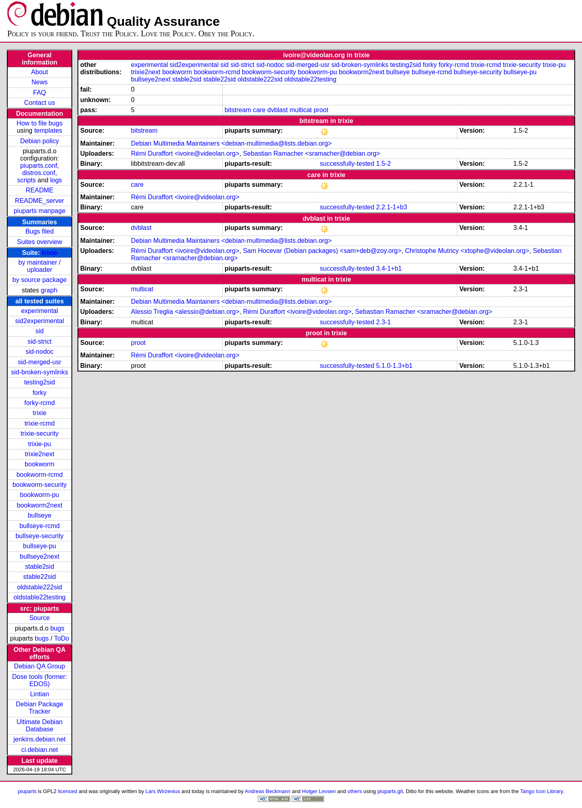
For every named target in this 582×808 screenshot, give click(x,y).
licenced (67, 791)
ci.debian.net (39, 749)
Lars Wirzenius (162, 791)
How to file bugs (40, 123)
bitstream (237, 109)
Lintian (39, 694)
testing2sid (39, 382)
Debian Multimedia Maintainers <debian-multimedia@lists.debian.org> (231, 143)
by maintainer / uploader (40, 266)
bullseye (40, 515)
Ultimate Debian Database (40, 725)
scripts (26, 180)
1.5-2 (383, 163)
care (259, 109)
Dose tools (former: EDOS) (39, 680)
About (39, 72)
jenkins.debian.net (40, 739)
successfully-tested (347, 163)
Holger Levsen (319, 791)
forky (40, 392)
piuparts (27, 791)
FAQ (39, 92)
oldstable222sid (39, 587)
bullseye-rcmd (39, 525)
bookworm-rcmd (40, 474)
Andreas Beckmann (268, 791)
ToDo (61, 638)
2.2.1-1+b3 (391, 207)
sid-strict (39, 341)
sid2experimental (39, 320)
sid (40, 331)
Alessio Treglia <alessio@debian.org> (185, 311)
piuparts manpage (39, 210)
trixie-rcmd (40, 423)
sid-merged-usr (39, 362)
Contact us (39, 102)
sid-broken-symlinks (39, 372)
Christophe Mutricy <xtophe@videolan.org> (467, 250)
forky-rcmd (39, 402)
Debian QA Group (39, 666)
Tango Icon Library (541, 791)
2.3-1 (383, 322)
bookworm (39, 464)
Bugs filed (39, 231)
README (39, 190)
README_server (39, 200)
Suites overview (39, 241)
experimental (39, 310)
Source (39, 617)
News (39, 82)
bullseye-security (39, 535)
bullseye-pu (39, 546)
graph (49, 290)
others (355, 791)
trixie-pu (39, 444)
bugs (57, 628)
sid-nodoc (39, 351)
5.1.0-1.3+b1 (394, 365)
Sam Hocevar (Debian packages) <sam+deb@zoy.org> (322, 250)
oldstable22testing (40, 597)
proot (321, 109)
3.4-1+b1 (389, 268)
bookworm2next (40, 505)
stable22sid (39, 576)
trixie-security (40, 433)
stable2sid (39, 566)
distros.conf (38, 172)
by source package (40, 279)
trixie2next (39, 454)
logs (56, 180)
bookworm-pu (39, 494)
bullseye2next (39, 556)
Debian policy (39, 141)
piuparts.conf (38, 165)
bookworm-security (40, 484)
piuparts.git (390, 791)
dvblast (277, 109)
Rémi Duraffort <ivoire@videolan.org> (185, 153)
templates (48, 130)
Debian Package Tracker (39, 708)
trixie (49, 252)
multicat (300, 109)
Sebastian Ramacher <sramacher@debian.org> (311, 153)
